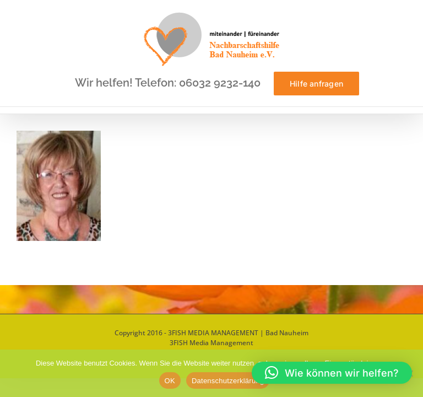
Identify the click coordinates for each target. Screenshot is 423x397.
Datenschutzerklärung (228, 381)
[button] (332, 373)
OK (170, 381)
